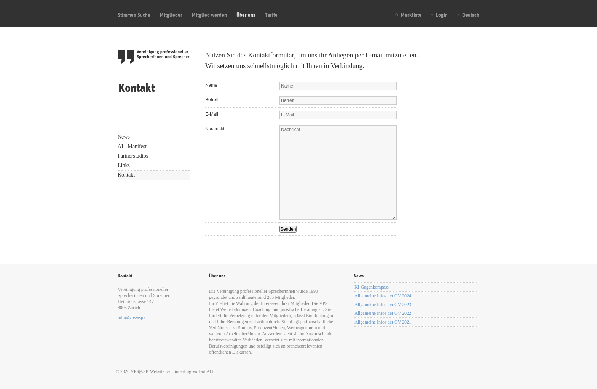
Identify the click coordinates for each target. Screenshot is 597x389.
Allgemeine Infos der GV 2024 (382, 295)
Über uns (245, 15)
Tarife (271, 15)
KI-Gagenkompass (371, 287)
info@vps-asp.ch (133, 317)
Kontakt (126, 175)
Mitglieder (171, 15)
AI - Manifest (132, 146)
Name (211, 85)
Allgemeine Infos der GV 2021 (382, 322)
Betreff (212, 99)
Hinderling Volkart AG (192, 371)
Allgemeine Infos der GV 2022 (382, 313)
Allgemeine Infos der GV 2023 (382, 304)
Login (442, 15)
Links (124, 165)
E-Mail (211, 114)
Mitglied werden (209, 15)
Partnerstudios (133, 156)
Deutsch (470, 15)
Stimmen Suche (134, 15)
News (124, 137)
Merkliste (411, 15)
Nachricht (215, 128)
